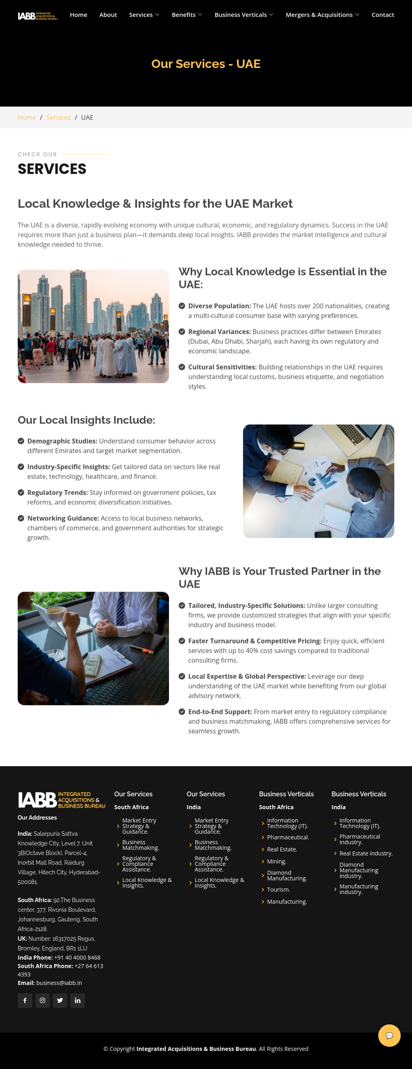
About (108, 14)
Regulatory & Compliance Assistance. (139, 863)
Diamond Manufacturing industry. (359, 870)
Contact (383, 14)
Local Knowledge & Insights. (147, 882)
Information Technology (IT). (287, 823)
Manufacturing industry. (359, 889)
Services (58, 117)
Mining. (276, 861)
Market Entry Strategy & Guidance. (139, 826)
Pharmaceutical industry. (360, 839)
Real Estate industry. (366, 853)
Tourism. (278, 889)
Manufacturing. (287, 902)
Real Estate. (282, 849)
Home (78, 14)
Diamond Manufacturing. (287, 875)
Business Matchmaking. (140, 845)
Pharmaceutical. (288, 837)
